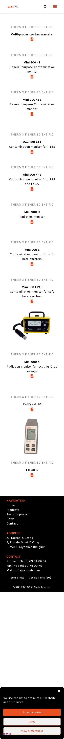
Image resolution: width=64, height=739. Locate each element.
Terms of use (16, 578)
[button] (59, 702)
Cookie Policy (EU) (40, 578)
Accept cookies (32, 723)
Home (10, 505)
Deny (32, 732)
